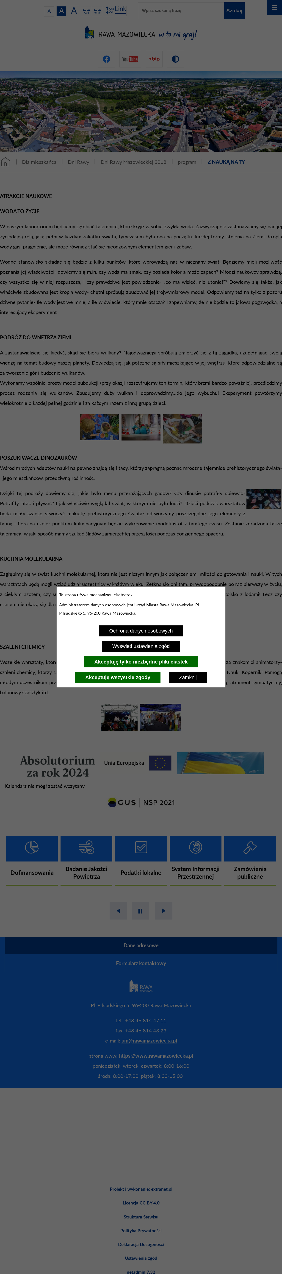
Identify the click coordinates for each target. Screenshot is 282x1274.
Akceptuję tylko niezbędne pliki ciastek (141, 662)
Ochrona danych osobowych (141, 631)
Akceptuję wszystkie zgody (117, 677)
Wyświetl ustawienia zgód (141, 646)
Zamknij (188, 677)
